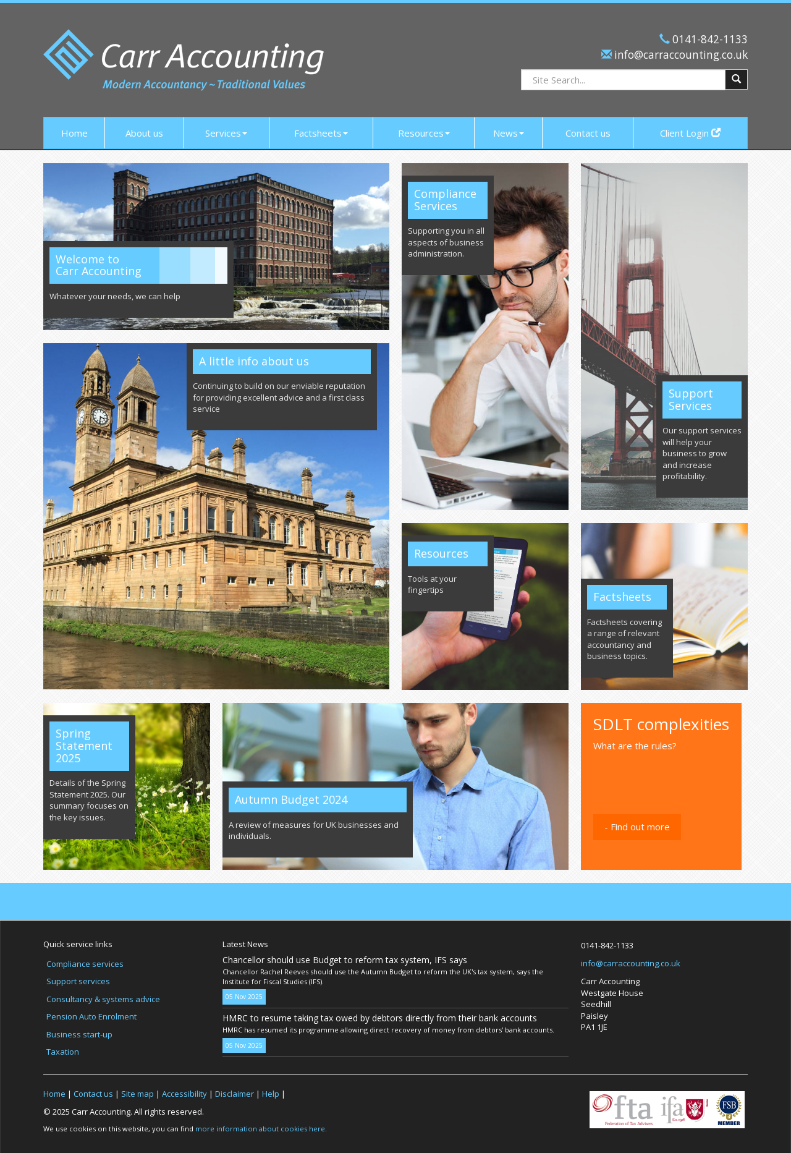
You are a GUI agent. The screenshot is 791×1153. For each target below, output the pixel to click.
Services (226, 133)
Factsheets (321, 133)
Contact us (588, 133)
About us (144, 133)
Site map (137, 1093)
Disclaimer (234, 1093)
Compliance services (85, 963)
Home (74, 133)
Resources (424, 133)
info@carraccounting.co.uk (680, 55)
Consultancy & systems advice (103, 999)
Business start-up (79, 1034)
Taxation (62, 1051)
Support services (78, 981)
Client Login (690, 133)
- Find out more (637, 826)
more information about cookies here (260, 1128)
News (508, 133)
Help (270, 1093)
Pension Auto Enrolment (91, 1016)
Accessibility (184, 1093)
